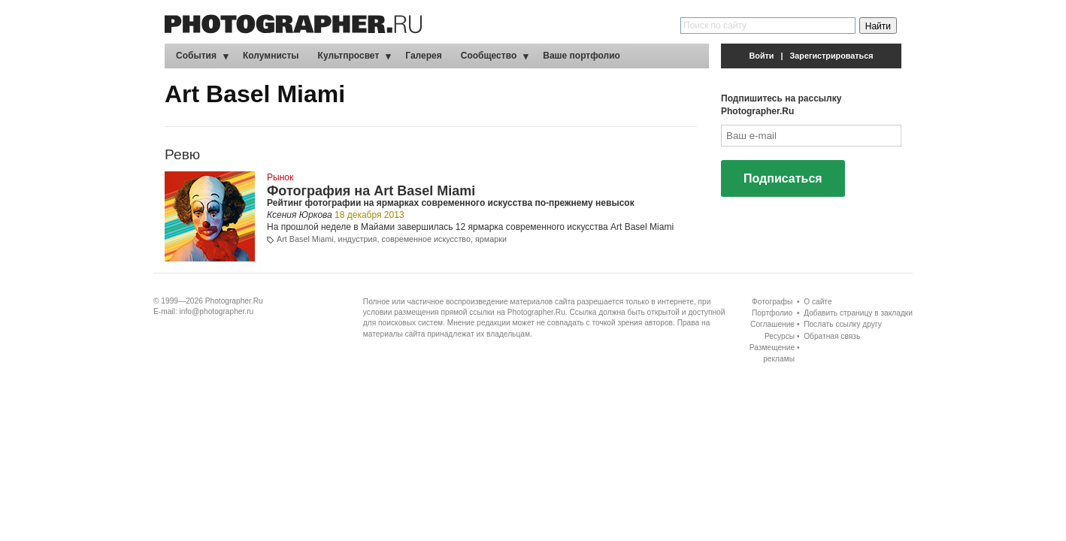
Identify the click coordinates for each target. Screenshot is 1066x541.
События (196, 55)
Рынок (280, 177)
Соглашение (772, 324)
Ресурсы (780, 336)
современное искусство (426, 238)
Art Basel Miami (305, 238)
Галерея (423, 55)
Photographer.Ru (234, 301)
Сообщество (488, 55)
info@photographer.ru (217, 311)
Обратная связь (832, 336)
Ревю (182, 154)
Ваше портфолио (581, 55)
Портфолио (772, 313)
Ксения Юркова (299, 215)
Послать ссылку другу (843, 324)
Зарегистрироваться (832, 55)
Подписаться (782, 178)
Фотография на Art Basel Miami (371, 190)
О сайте (817, 302)
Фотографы (772, 302)
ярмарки (491, 238)
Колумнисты (271, 55)
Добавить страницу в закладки (858, 313)
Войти (762, 55)
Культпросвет (349, 55)
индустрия (357, 238)
